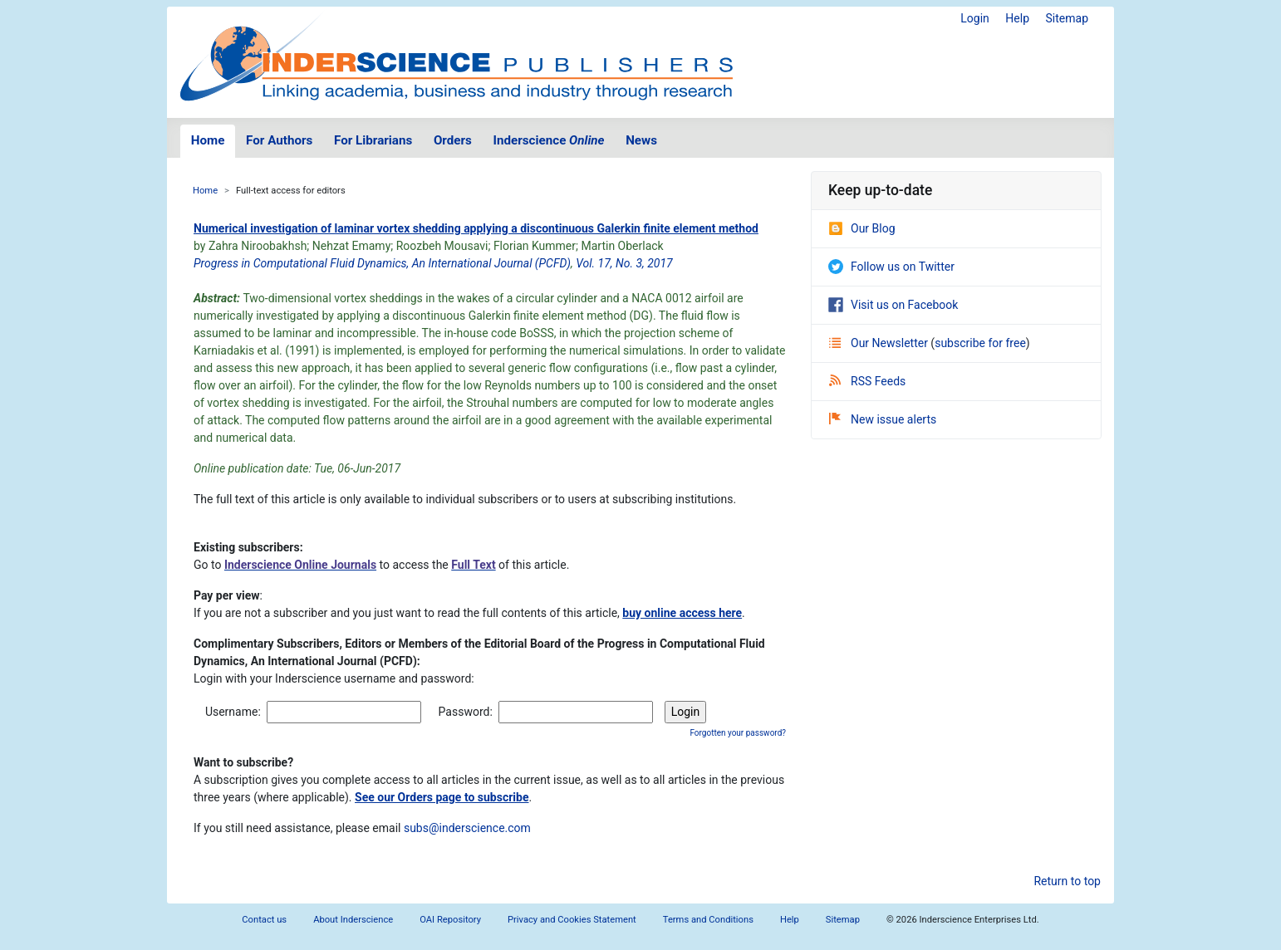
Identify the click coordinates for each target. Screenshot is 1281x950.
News (641, 140)
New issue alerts (882, 419)
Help (1017, 18)
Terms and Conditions (708, 919)
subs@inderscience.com (467, 828)
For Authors (279, 140)
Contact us (264, 919)
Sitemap (1067, 18)
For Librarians (373, 140)
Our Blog (862, 228)
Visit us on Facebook (893, 304)
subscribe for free (980, 343)
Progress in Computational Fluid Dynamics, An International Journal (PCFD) (382, 263)
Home (208, 140)
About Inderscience (353, 919)
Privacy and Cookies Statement (572, 919)
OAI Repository (450, 919)
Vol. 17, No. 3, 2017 (624, 263)
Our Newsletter (879, 343)
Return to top (1067, 881)
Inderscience (549, 140)
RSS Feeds (867, 381)
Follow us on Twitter (891, 266)
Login (974, 18)
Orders (453, 140)
